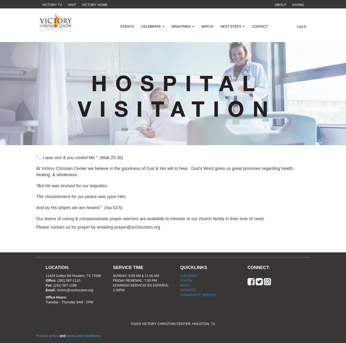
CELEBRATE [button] (152, 26)
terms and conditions (84, 336)
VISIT (72, 5)
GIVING (298, 5)
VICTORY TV (52, 5)
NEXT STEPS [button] (233, 26)
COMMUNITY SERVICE (198, 295)
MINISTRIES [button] (183, 26)
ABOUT (280, 5)
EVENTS (127, 26)
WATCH (207, 26)
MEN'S (185, 285)
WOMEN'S (188, 290)
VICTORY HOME (95, 5)
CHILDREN (189, 276)
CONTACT (260, 26)
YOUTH (186, 280)
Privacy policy (48, 336)
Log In (301, 26)
